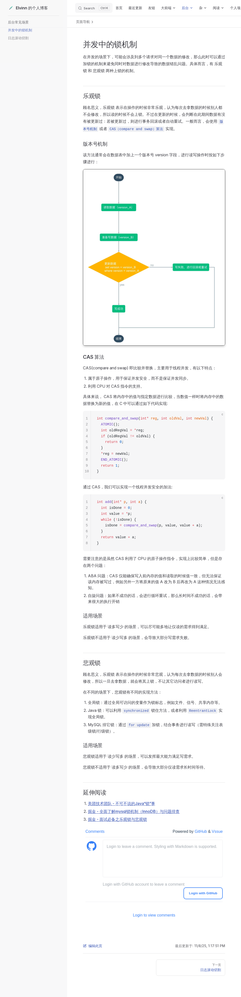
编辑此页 (92, 946)
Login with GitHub (203, 893)
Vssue (217, 831)
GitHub (201, 831)
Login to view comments (154, 915)
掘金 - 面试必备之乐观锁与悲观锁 (117, 819)
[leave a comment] (163, 858)
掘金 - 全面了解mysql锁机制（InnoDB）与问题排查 (134, 811)
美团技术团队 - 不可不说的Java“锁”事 (121, 803)
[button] (33, 22)
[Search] (94, 8)
